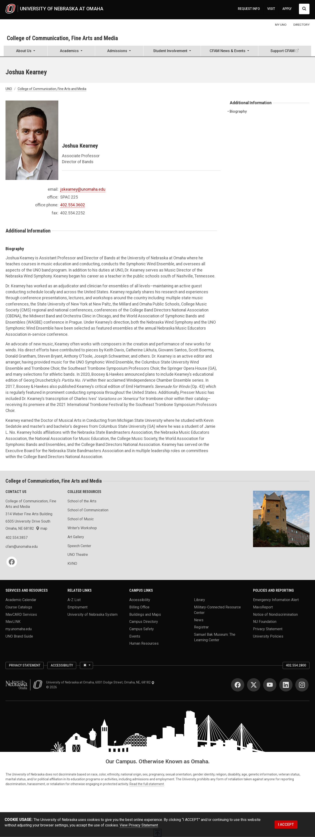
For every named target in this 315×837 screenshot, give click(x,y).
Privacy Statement (267, 629)
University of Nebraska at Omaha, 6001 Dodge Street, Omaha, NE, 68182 (100, 682)
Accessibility (139, 600)
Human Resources (144, 643)
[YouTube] (269, 684)
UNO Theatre (78, 554)
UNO (9, 89)
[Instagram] (302, 684)
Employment (77, 607)
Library (199, 600)
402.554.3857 (17, 537)
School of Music (81, 519)
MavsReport (263, 607)
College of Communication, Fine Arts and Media (62, 38)
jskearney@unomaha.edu (82, 189)
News (198, 620)
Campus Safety (141, 629)
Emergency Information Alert (276, 600)
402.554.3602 (72, 205)
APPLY (287, 9)
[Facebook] (11, 562)
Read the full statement (146, 784)
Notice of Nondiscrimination (275, 614)
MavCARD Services (21, 614)
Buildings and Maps (145, 614)
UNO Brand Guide (19, 636)
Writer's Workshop (82, 528)
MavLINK (13, 621)
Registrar (201, 627)
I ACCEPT (286, 824)
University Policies (268, 636)
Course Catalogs (19, 607)
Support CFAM (282, 51)
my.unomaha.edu (19, 629)
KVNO (72, 563)
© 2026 (52, 687)
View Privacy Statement (139, 825)
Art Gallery (76, 537)
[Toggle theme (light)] (86, 665)
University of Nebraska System (93, 614)
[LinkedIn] (285, 684)
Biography (238, 111)
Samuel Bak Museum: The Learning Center (214, 637)
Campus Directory (143, 621)
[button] (25, 51)
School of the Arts (82, 501)
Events (134, 636)
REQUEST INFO (249, 9)
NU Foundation (264, 621)
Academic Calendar (21, 600)
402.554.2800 (296, 665)
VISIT (271, 9)
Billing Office (139, 607)
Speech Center (79, 546)
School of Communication (88, 510)
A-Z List (74, 600)
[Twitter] (253, 684)
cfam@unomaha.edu (22, 546)
